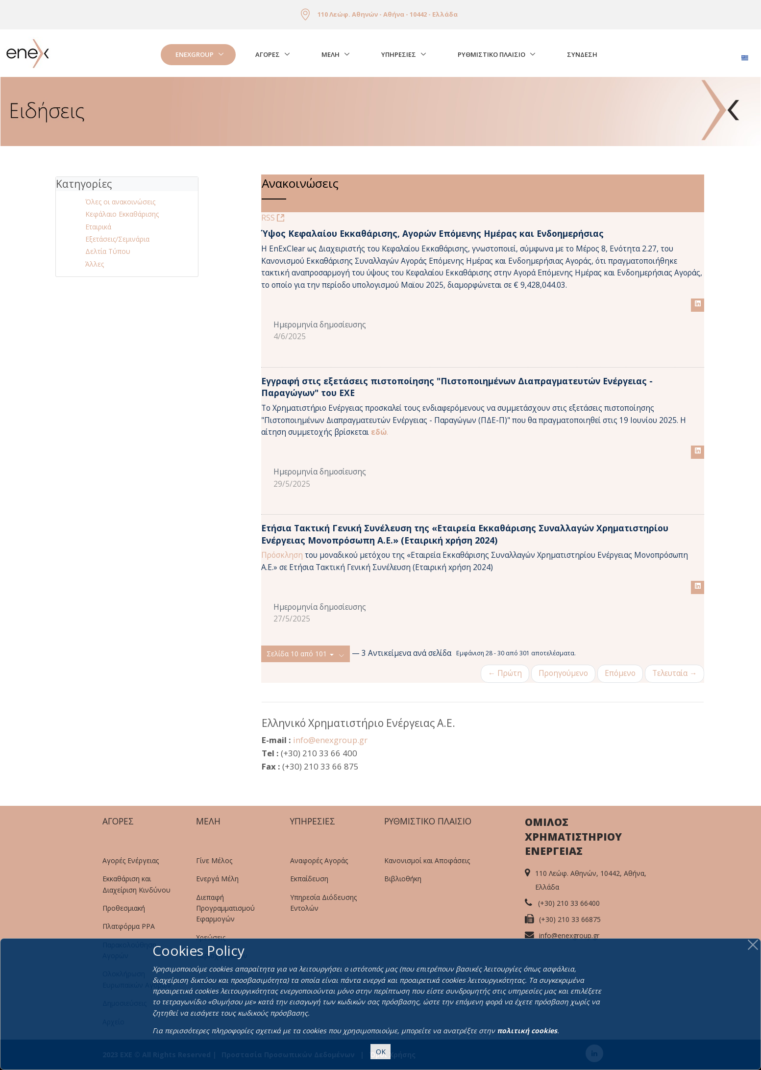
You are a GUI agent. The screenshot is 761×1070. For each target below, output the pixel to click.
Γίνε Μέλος (214, 860)
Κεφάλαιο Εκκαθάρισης (122, 214)
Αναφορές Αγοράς (319, 860)
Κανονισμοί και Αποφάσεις (427, 860)
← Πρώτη (505, 673)
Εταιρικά (98, 226)
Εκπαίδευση (309, 878)
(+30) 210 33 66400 (569, 903)
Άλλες (94, 264)
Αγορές (267, 54)
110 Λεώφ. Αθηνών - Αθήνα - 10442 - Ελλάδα (388, 14)
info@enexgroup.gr (330, 740)
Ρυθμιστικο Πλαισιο (491, 54)
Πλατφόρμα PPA (128, 926)
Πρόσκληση (283, 555)
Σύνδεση (582, 54)
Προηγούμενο (563, 673)
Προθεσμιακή (123, 908)
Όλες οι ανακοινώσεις (120, 201)
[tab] (127, 184)
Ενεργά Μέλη (217, 878)
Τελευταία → (674, 673)
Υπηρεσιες (398, 54)
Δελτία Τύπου (107, 251)
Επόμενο (620, 673)
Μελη (330, 54)
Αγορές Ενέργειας (130, 860)
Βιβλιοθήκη (402, 878)
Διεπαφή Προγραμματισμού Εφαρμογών (225, 908)
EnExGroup (194, 54)
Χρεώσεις (210, 937)
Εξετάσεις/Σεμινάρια (117, 239)
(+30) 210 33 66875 (570, 919)
